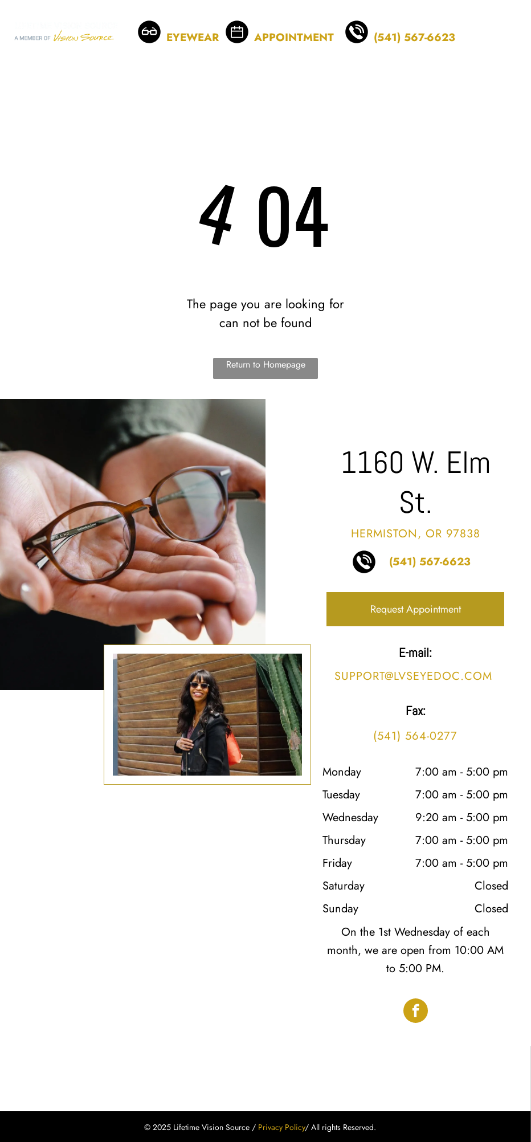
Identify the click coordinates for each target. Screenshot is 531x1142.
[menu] (506, 32)
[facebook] (415, 1012)
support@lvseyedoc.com (413, 676)
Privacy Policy (281, 1127)
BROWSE (180, 22)
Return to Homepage (265, 364)
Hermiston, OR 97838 (415, 533)
